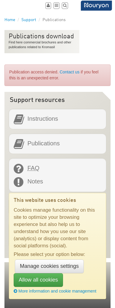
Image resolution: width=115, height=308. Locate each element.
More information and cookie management (55, 291)
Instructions (42, 119)
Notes (35, 181)
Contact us (70, 72)
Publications (43, 143)
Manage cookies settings (49, 266)
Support (28, 20)
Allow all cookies (38, 280)
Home (9, 20)
